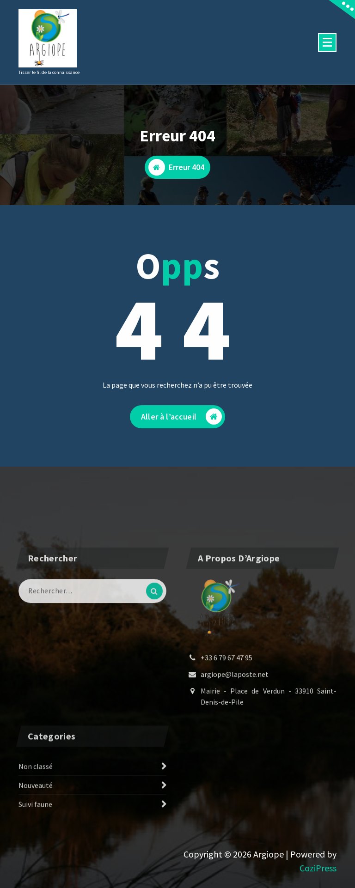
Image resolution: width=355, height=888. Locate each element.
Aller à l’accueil (181, 425)
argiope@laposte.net (235, 738)
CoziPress (318, 868)
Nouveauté (35, 818)
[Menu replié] (327, 42)
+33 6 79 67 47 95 (226, 721)
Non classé (35, 799)
